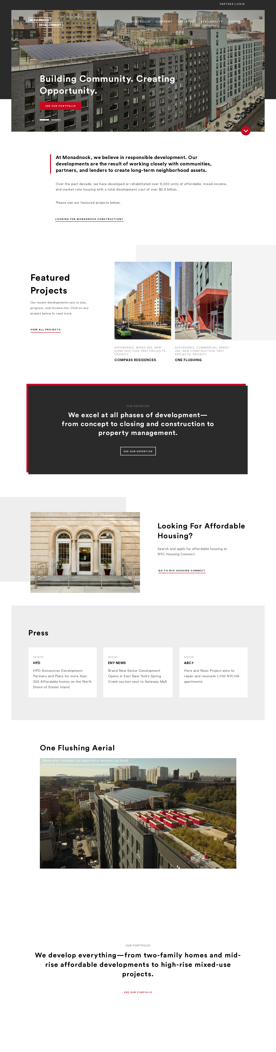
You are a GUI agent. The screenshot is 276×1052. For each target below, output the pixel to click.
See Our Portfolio (60, 106)
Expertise (186, 21)
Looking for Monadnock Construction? (89, 219)
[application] (138, 813)
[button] (44, 119)
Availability (212, 21)
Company (164, 21)
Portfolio (140, 21)
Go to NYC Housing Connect (181, 570)
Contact (236, 21)
